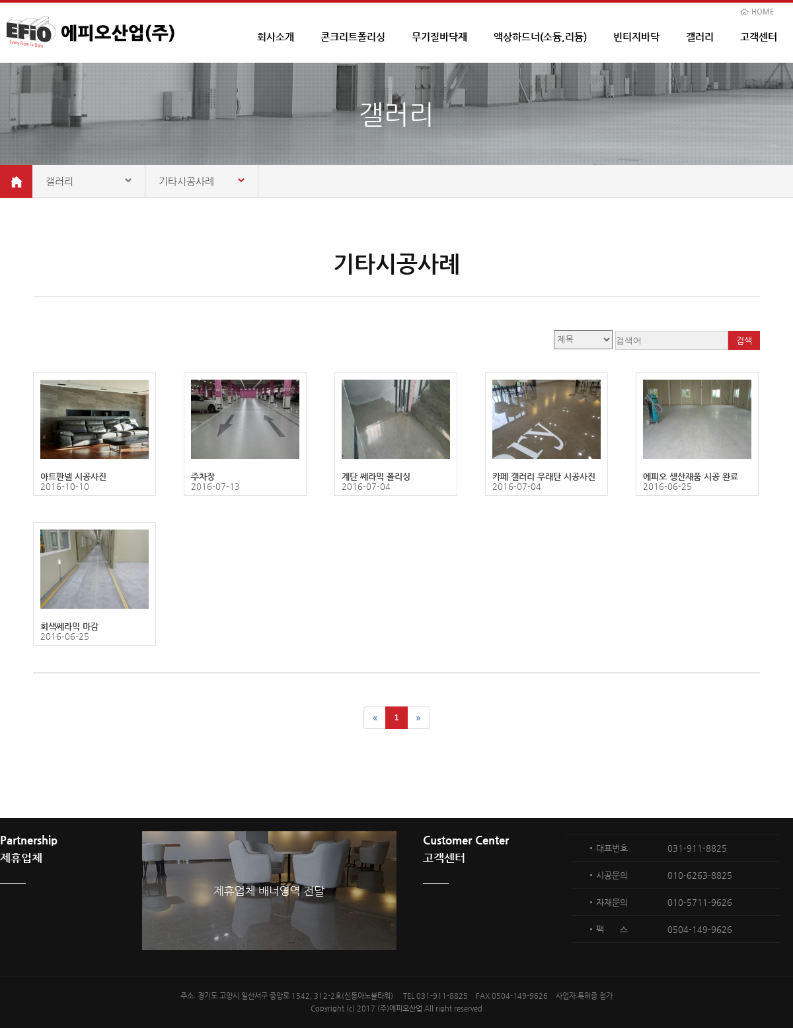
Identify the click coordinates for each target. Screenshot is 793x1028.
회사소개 (275, 36)
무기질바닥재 (439, 36)
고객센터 (758, 36)
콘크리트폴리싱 (353, 36)
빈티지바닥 (636, 36)
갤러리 (700, 36)
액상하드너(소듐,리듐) (540, 36)
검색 (744, 340)
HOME (762, 11)
